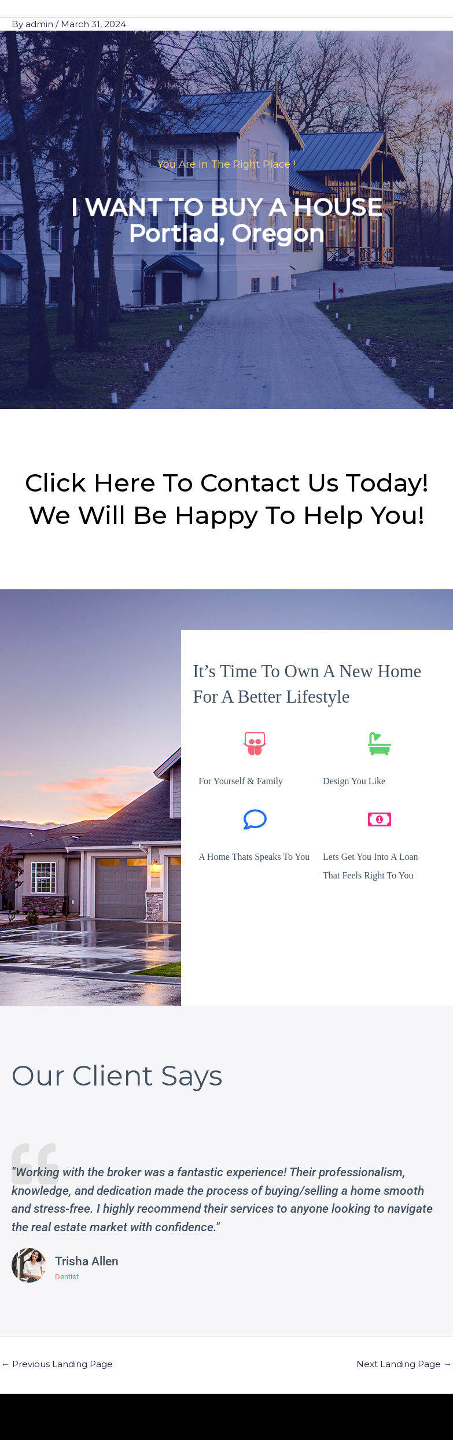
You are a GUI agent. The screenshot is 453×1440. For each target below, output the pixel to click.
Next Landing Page (404, 1363)
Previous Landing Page (57, 1363)
